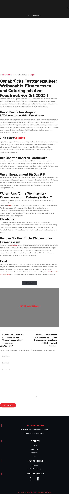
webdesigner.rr (6, 75)
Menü (10, 205)
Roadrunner (35, 425)
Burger (32, 75)
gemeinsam (14, 245)
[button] (68, 8)
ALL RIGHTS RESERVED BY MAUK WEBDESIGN (34, 492)
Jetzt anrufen (29, 283)
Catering (19, 137)
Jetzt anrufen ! (29, 306)
